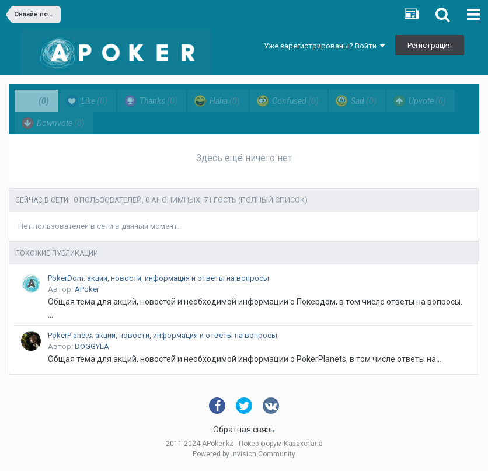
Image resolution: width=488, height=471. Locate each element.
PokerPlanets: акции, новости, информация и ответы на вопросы (162, 335)
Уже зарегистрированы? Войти (324, 45)
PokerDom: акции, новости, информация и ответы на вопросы (158, 278)
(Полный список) (273, 200)
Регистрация (429, 45)
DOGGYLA (92, 346)
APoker (87, 289)
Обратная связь (244, 429)
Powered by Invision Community (244, 454)
